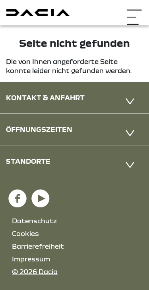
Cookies (25, 233)
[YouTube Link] (40, 195)
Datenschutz (34, 220)
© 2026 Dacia (35, 271)
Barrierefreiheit (38, 246)
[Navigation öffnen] (134, 11)
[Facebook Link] (17, 195)
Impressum (31, 259)
